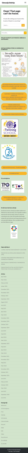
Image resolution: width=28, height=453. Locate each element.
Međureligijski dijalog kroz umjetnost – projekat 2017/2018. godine (14, 198)
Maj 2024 (3, 334)
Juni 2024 (3, 330)
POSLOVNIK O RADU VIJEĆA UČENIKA (14, 114)
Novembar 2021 (5, 369)
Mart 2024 (4, 340)
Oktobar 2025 (4, 295)
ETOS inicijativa (5, 408)
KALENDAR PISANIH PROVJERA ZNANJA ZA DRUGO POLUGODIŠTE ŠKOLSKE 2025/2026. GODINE (14, 86)
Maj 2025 (3, 308)
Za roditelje (4, 440)
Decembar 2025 (5, 289)
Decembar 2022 (5, 356)
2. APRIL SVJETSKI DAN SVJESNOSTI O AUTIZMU (13, 249)
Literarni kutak (4, 421)
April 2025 (3, 311)
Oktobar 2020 (4, 385)
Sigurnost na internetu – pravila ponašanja (14, 167)
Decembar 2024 (5, 318)
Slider (2, 427)
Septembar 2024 (5, 327)
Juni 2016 (3, 397)
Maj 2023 (3, 346)
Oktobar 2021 (4, 372)
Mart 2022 (4, 365)
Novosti (3, 424)
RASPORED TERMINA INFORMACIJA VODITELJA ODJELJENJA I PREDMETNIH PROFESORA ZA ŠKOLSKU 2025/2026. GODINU (14, 96)
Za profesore (4, 437)
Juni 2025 (3, 305)
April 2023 (3, 350)
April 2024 (3, 337)
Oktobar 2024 (4, 324)
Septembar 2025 (5, 299)
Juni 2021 (3, 378)
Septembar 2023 (5, 343)
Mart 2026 (4, 279)
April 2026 (3, 276)
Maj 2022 (3, 362)
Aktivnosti (3, 405)
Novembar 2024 (5, 321)
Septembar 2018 (5, 394)
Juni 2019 (3, 391)
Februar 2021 (4, 381)
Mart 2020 (4, 388)
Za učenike (3, 443)
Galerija (3, 415)
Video (2, 434)
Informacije (4, 418)
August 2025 (4, 302)
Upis (2, 431)
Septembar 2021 (5, 375)
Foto (2, 411)
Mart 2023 (4, 353)
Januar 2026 (4, 286)
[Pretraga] (25, 32)
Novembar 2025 (5, 292)
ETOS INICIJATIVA (14, 173)
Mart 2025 (4, 315)
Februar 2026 (4, 283)
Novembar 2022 (5, 359)
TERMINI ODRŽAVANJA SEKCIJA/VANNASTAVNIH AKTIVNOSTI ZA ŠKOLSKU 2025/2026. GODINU (14, 106)
